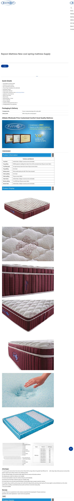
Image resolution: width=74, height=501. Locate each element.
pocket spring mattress (20, 92)
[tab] (37, 75)
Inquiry (5, 66)
